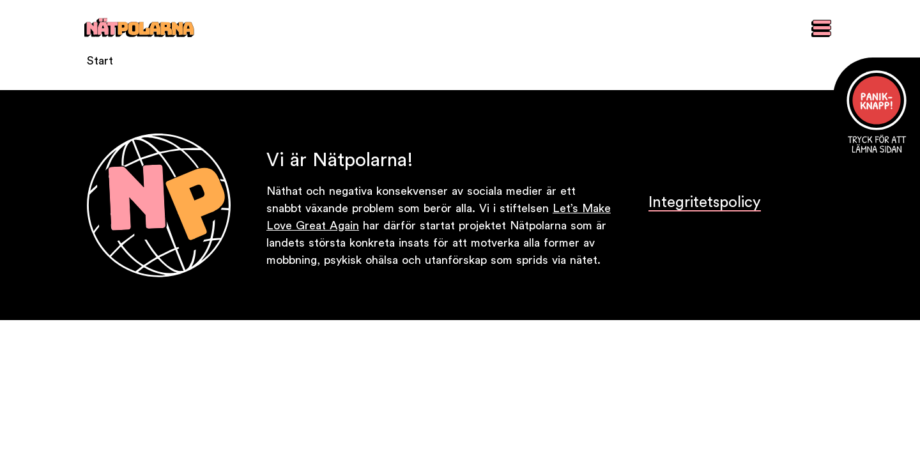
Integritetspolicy (704, 202)
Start (100, 60)
